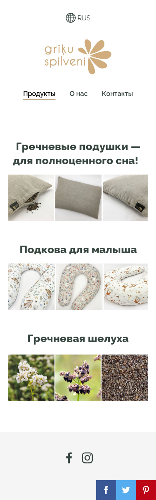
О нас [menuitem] (78, 94)
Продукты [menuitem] (39, 94)
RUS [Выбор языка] (78, 18)
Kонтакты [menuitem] (117, 94)
